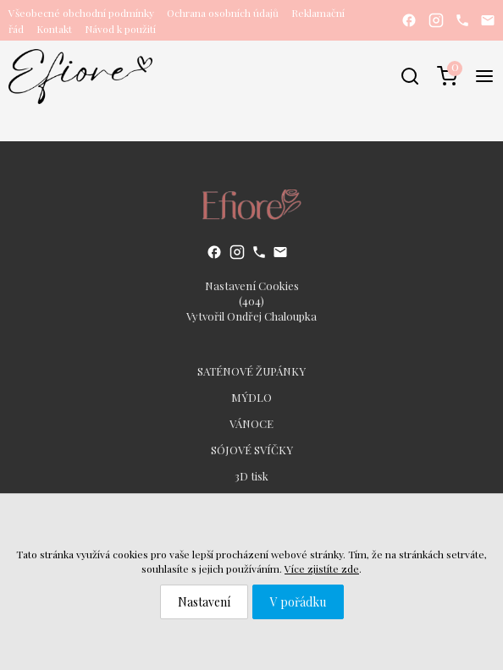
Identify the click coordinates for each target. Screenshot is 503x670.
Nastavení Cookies (252, 285)
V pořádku (298, 602)
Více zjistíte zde (322, 568)
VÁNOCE (251, 423)
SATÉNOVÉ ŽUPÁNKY (251, 371)
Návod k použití (120, 29)
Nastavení (204, 602)
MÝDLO (251, 397)
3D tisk (251, 476)
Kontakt (54, 29)
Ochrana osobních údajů (223, 12)
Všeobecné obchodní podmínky (81, 12)
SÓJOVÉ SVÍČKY (252, 449)
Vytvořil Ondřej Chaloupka (251, 316)
